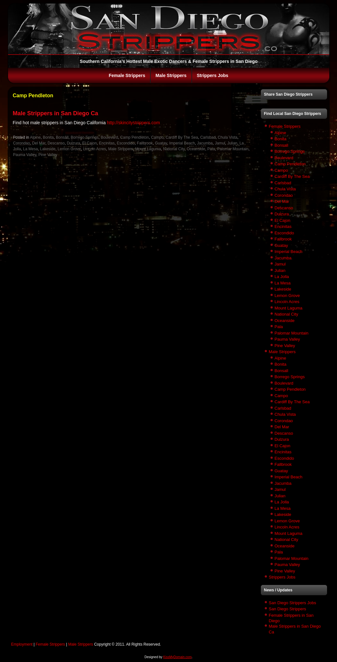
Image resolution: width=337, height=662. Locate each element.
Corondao (21, 143)
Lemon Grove (69, 149)
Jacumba (205, 143)
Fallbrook (145, 143)
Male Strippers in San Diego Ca (55, 113)
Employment (22, 644)
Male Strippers (170, 75)
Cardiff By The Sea (182, 137)
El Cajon (89, 143)
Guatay (161, 143)
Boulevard (109, 137)
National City (173, 149)
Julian (232, 143)
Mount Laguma (148, 149)
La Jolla (282, 276)
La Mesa (30, 149)
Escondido (126, 143)
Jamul (220, 143)
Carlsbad (208, 137)
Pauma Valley (24, 154)
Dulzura (73, 143)
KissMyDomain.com (177, 657)
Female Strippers (127, 75)
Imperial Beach (182, 143)
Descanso (56, 143)
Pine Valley (47, 154)
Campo (157, 137)
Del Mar (38, 143)
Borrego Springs (85, 137)
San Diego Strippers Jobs (292, 602)
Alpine (35, 137)
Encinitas (107, 143)
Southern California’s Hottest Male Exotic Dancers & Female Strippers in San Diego (168, 61)
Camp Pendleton (134, 137)
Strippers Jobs (212, 75)
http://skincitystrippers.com (133, 122)
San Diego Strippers (287, 608)
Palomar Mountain (232, 149)
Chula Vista (227, 137)
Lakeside (48, 149)
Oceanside (196, 149)
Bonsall (62, 137)
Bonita (48, 137)
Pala (211, 149)
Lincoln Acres (94, 149)
